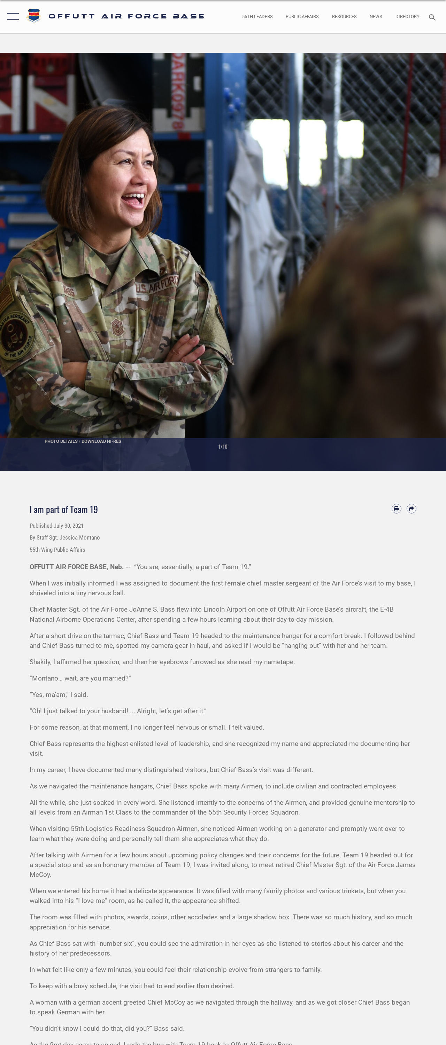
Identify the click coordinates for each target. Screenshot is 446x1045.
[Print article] (396, 508)
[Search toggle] (433, 16)
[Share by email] (411, 508)
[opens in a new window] (407, 16)
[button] (11, 16)
